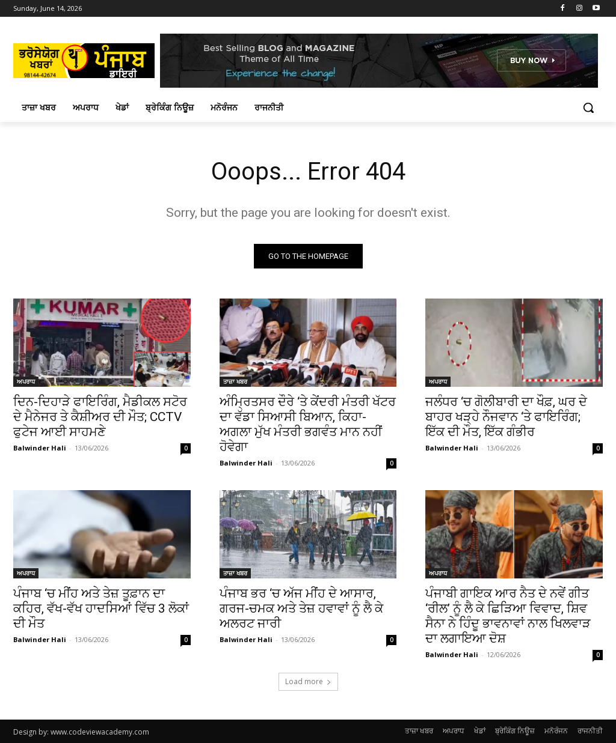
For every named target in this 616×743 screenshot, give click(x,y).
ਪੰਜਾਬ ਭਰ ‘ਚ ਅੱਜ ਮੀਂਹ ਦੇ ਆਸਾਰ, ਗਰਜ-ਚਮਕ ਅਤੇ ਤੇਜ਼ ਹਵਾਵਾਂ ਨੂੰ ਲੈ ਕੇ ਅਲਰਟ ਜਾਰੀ (301, 609)
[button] (588, 107)
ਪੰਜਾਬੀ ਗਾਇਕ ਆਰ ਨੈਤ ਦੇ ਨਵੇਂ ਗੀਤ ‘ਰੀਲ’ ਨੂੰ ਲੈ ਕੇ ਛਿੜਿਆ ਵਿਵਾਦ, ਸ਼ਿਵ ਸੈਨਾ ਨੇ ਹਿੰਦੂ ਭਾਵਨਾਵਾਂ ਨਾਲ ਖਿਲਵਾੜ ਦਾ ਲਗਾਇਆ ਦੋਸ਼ (508, 616)
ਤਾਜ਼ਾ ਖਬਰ (235, 381)
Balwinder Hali (39, 447)
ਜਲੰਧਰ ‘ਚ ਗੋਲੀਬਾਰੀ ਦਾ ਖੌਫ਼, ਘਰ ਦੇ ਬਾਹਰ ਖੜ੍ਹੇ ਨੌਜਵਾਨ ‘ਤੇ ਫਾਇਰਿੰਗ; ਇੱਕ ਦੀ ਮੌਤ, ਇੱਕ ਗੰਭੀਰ (506, 417)
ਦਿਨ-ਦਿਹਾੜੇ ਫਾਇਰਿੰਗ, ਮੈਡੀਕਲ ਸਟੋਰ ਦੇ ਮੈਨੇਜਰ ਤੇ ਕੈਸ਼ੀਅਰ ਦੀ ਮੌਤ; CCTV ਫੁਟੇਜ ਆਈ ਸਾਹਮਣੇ (100, 417)
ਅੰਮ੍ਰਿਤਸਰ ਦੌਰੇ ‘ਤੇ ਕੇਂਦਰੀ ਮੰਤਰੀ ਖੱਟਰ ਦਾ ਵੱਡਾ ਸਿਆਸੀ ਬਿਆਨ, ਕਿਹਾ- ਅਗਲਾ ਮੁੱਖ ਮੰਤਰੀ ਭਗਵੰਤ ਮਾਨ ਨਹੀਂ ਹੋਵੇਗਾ (308, 424)
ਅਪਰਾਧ (26, 381)
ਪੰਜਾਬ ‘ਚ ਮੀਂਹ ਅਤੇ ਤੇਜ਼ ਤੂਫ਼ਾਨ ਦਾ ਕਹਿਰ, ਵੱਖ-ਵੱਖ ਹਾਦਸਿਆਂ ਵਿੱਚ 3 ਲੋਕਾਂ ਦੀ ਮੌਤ (101, 609)
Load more (308, 681)
